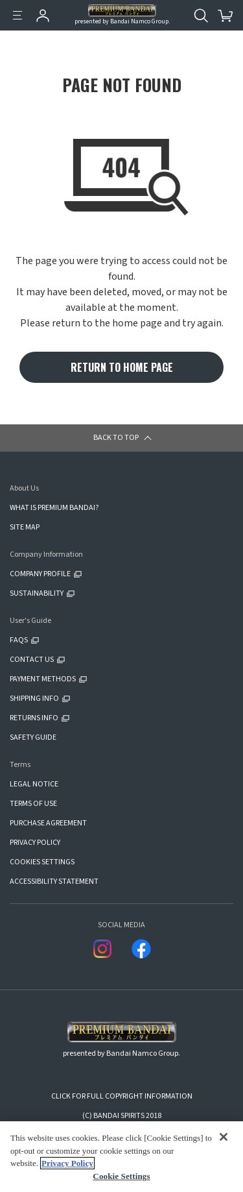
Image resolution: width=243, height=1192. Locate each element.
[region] (121, 1156)
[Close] (223, 1136)
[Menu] (17, 15)
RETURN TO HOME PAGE (122, 367)
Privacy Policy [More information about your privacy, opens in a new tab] (67, 1163)
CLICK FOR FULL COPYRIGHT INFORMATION (121, 1096)
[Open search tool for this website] (201, 15)
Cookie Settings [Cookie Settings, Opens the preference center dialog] (121, 1176)
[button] (121, 438)
